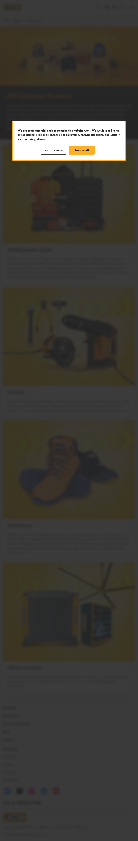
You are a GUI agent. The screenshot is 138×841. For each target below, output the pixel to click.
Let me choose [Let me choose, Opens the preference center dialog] (53, 150)
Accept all (82, 150)
